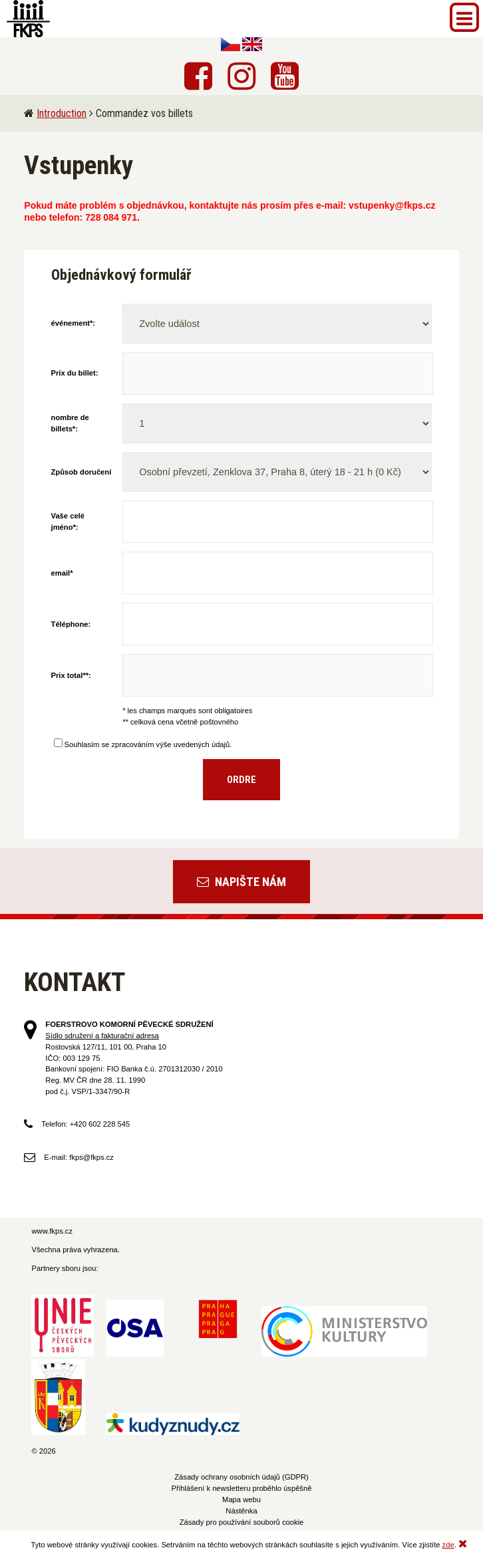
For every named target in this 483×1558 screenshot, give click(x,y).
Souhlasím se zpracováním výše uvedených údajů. (143, 744)
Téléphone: (71, 624)
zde (448, 1545)
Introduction (61, 113)
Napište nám (241, 882)
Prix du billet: (74, 373)
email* (62, 573)
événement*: (73, 323)
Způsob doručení (81, 472)
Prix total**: (71, 675)
